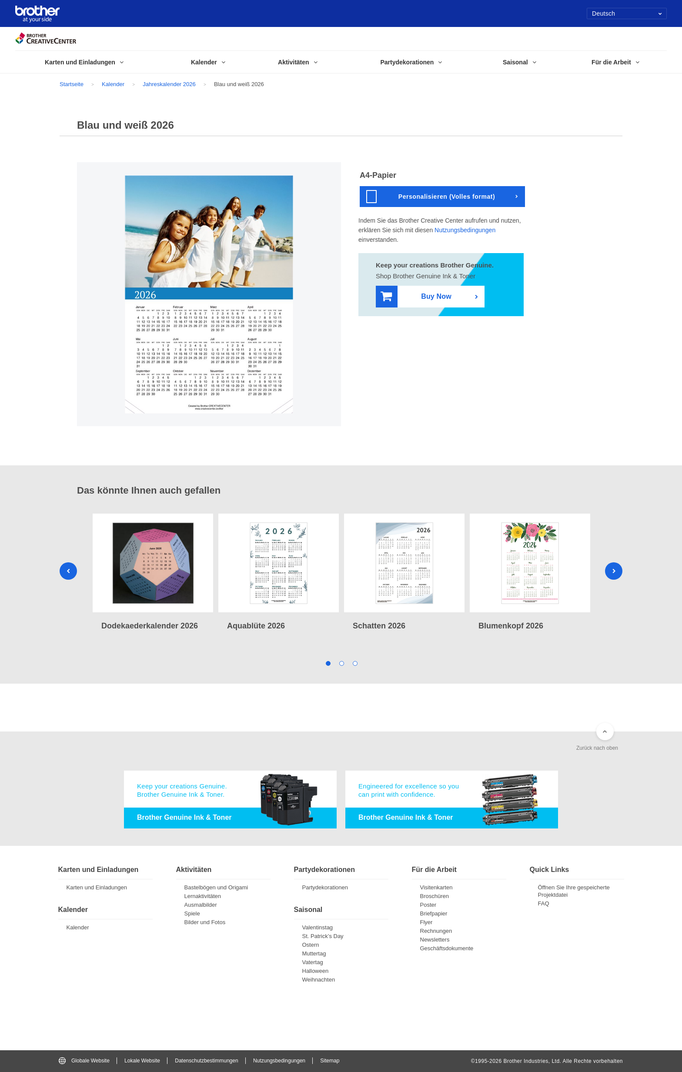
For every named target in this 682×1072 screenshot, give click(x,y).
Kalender (113, 84)
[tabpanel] (153, 573)
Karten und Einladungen (97, 887)
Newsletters (435, 939)
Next (613, 571)
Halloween (315, 971)
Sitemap (329, 1061)
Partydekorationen (325, 887)
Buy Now (416, 297)
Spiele (192, 913)
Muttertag (314, 953)
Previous (68, 571)
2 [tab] (341, 663)
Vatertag (312, 962)
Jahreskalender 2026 (169, 84)
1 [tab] (327, 663)
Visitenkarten (436, 887)
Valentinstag (317, 927)
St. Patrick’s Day (323, 936)
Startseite (72, 84)
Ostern (310, 945)
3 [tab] (354, 663)
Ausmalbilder (200, 905)
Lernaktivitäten (202, 896)
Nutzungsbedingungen (465, 230)
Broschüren (434, 896)
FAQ (543, 903)
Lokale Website (142, 1061)
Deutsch (627, 13)
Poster (428, 905)
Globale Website (84, 1061)
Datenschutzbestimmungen (206, 1061)
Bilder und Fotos (205, 922)
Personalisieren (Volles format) (430, 196)
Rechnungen (436, 931)
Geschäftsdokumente (447, 948)
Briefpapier (434, 913)
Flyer (426, 922)
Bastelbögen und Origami (216, 887)
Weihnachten (318, 979)
